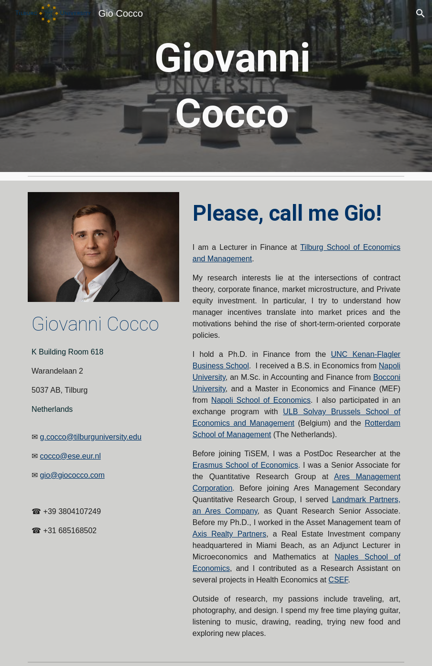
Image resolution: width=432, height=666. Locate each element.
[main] (232, 86)
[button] (420, 13)
